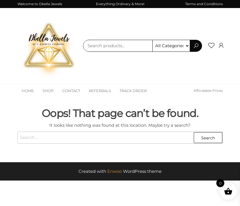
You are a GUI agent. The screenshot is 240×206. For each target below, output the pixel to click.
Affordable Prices (208, 90)
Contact (71, 90)
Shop (48, 90)
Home (28, 90)
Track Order (133, 90)
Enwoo (114, 171)
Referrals (100, 90)
